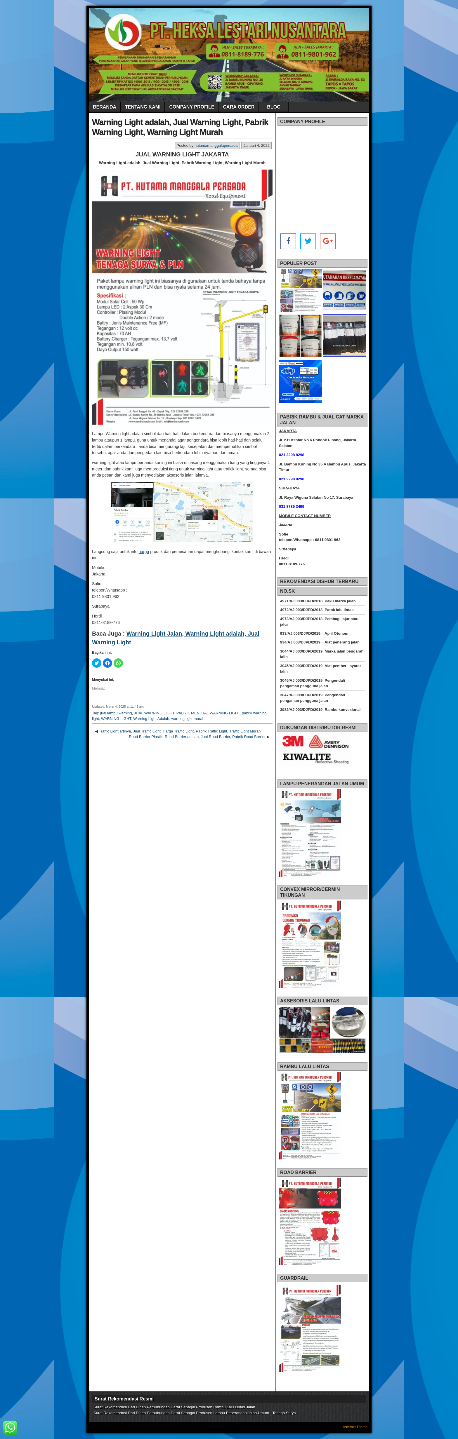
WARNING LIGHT (116, 718)
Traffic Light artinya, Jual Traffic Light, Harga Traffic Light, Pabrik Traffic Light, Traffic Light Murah (180, 731)
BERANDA (104, 106)
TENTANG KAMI (142, 106)
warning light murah (187, 718)
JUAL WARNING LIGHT (154, 713)
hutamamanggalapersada (216, 145)
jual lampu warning (116, 713)
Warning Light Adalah (151, 718)
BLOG (273, 106)
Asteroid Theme (355, 1427)
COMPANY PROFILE (191, 106)
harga (144, 551)
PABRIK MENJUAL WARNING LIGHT (208, 713)
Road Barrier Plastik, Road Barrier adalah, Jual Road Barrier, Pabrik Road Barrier (197, 737)
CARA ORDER (239, 106)
